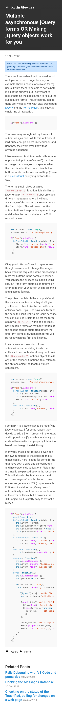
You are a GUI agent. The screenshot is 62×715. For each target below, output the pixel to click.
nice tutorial (17, 176)
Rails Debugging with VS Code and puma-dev (30, 675)
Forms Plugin (30, 107)
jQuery (9, 107)
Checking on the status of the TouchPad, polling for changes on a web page (30, 696)
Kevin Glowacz (19, 7)
